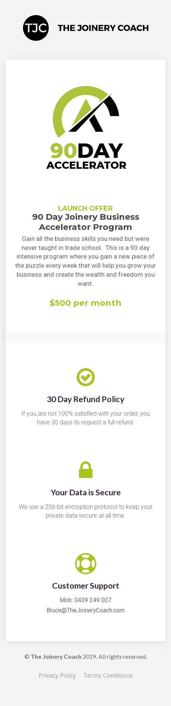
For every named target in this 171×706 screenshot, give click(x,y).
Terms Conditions (108, 676)
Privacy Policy (57, 676)
